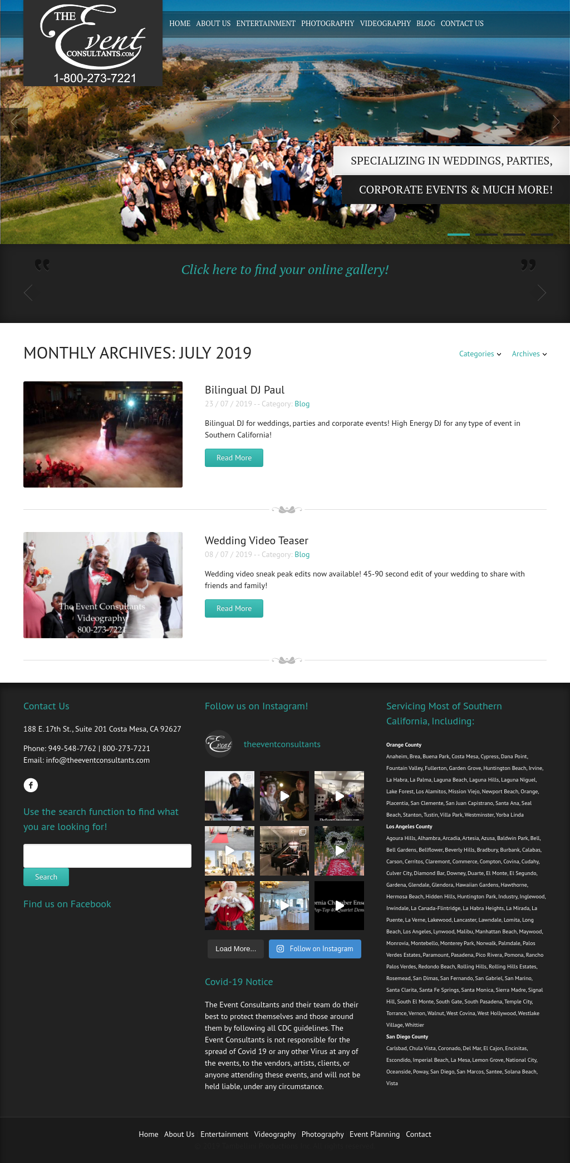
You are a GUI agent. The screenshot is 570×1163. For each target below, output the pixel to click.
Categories (476, 354)
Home (179, 23)
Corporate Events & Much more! (456, 189)
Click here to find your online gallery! (285, 269)
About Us (213, 23)
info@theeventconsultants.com (98, 760)
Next (556, 122)
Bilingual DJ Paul (244, 389)
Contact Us (462, 23)
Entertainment (266, 23)
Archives (526, 354)
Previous (14, 122)
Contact (418, 1134)
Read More (234, 458)
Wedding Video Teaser (256, 540)
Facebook (30, 785)
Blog (425, 23)
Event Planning (376, 1134)
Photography (328, 23)
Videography (385, 23)
